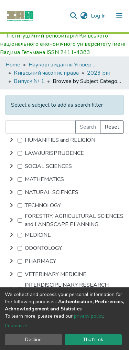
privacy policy (88, 316)
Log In (99, 16)
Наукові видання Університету (63, 64)
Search (88, 127)
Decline (33, 339)
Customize (16, 325)
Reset (112, 127)
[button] (83, 16)
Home (13, 64)
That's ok (93, 339)
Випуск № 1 (29, 81)
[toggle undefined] (11, 140)
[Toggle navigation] (119, 16)
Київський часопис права (46, 73)
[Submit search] (73, 15)
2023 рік (98, 73)
